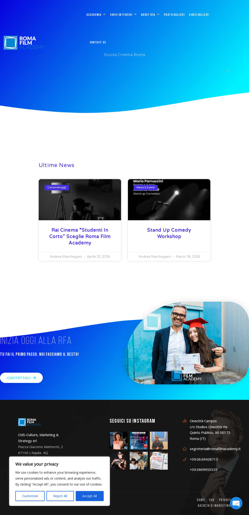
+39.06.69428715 (204, 459)
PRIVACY (225, 500)
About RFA (148, 15)
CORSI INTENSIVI (121, 15)
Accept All (89, 496)
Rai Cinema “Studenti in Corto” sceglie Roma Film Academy (80, 237)
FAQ (212, 500)
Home (201, 500)
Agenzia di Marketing (214, 506)
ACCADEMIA (94, 15)
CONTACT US (98, 42)
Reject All (60, 496)
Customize (30, 496)
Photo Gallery (174, 15)
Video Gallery (199, 15)
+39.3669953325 (203, 469)
